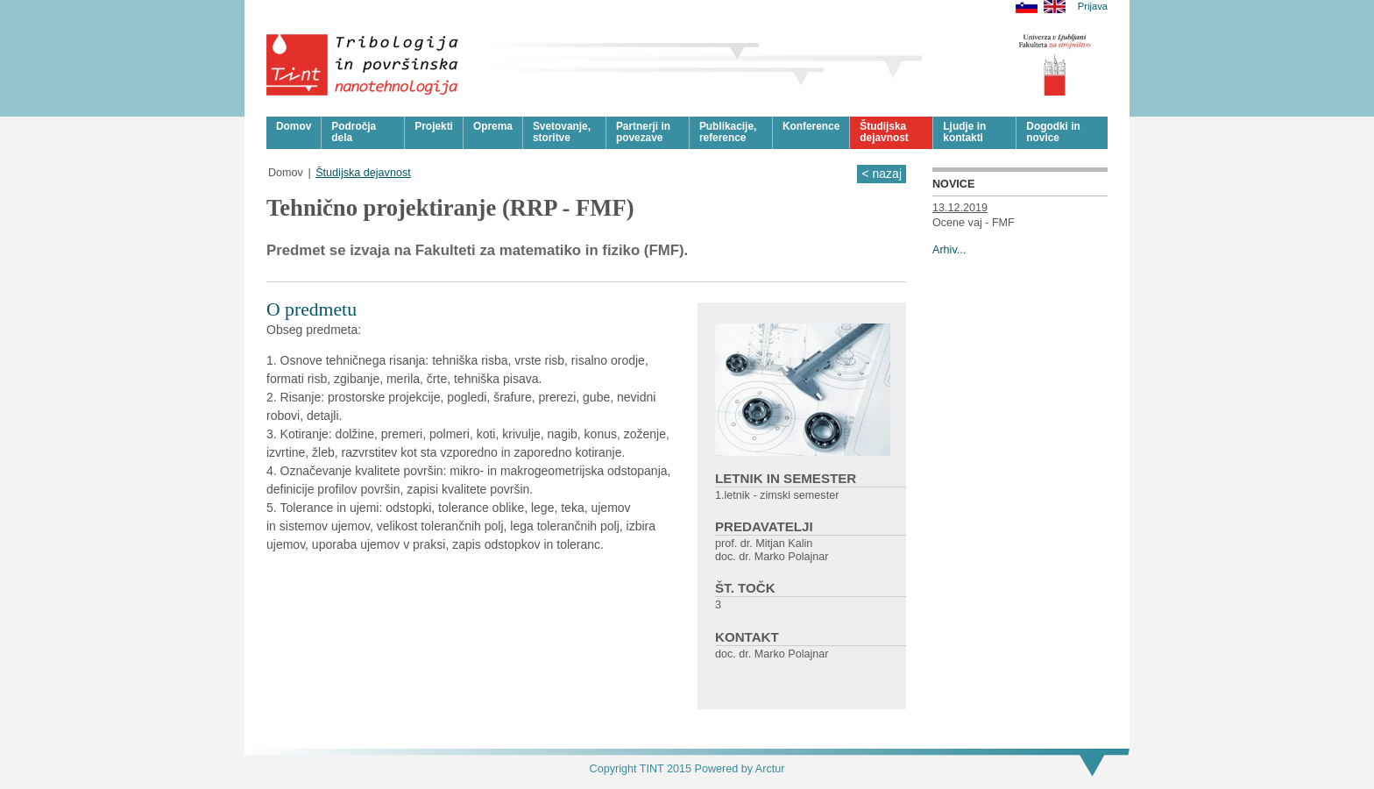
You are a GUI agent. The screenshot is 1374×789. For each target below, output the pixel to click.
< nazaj (881, 174)
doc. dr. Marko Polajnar (772, 557)
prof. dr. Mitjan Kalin (763, 543)
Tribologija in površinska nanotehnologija (363, 65)
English (1055, 6)
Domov (285, 173)
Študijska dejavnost (363, 173)
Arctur (770, 769)
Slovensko (1027, 6)
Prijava (1093, 6)
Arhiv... (949, 250)
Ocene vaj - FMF (973, 223)
